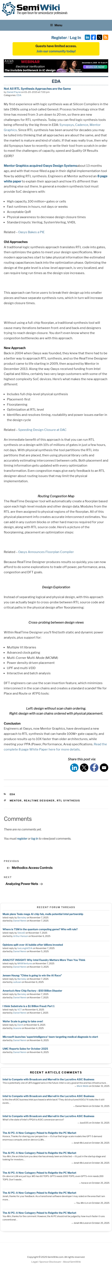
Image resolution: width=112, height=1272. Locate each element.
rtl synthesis (68, 800)
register (22, 838)
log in (34, 838)
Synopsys (66, 125)
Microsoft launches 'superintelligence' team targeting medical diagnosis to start (50, 1036)
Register (59, 37)
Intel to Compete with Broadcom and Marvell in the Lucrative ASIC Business (48, 1079)
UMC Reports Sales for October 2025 (25, 1048)
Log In (75, 37)
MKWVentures (24, 963)
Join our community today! (56, 51)
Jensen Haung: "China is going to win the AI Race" (32, 975)
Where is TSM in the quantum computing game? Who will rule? (40, 929)
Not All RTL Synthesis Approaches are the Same (37, 88)
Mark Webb (83, 1086)
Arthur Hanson (20, 936)
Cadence (81, 125)
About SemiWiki (72, 1261)
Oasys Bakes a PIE (31, 232)
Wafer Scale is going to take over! (23, 1021)
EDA (19, 95)
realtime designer (39, 800)
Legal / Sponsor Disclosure (46, 1261)
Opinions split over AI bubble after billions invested (33, 944)
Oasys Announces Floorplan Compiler (46, 552)
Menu (56, 25)
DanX (20, 1025)
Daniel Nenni (19, 920)
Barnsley (21, 917)
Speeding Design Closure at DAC (42, 430)
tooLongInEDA (24, 948)
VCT (19, 1009)
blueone (17, 1028)
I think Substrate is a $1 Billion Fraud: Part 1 (28, 1006)
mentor (16, 800)
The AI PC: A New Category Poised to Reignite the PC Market (39, 1132)
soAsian (17, 982)
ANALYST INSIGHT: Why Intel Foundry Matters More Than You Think (44, 960)
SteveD (21, 933)
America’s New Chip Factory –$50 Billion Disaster (32, 990)
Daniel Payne (14, 92)
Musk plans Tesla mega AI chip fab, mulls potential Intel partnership (43, 914)
